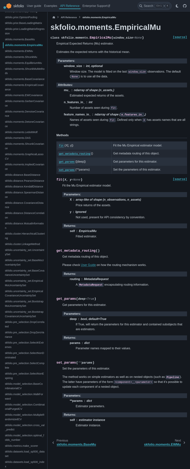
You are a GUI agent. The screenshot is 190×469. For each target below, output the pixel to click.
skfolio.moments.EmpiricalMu (24, 45)
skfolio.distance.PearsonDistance (24, 180)
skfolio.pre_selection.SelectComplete (24, 365)
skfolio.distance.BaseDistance (22, 174)
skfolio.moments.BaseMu (20, 39)
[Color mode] (177, 6)
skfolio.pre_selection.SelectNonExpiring (24, 376)
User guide (34, 5)
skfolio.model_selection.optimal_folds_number (24, 437)
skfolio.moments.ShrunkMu (21, 56)
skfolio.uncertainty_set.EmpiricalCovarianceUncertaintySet (24, 293)
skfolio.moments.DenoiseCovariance (24, 113)
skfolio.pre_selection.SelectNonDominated (24, 355)
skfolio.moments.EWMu (19, 51)
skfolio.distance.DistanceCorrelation (24, 215)
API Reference (69, 5)
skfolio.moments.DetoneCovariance (24, 124)
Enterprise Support (94, 5)
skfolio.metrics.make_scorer (21, 445)
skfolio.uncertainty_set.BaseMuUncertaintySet (24, 262)
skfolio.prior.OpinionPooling (21, 17)
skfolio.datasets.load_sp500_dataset (25, 453)
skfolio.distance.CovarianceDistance (24, 205)
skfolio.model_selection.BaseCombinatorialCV (24, 386)
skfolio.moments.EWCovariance (24, 95)
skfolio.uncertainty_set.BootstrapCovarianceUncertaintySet (24, 314)
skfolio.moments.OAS (17, 137)
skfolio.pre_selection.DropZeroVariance (24, 334)
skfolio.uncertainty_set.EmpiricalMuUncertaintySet (24, 283)
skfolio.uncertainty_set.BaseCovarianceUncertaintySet (24, 273)
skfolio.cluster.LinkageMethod (22, 244)
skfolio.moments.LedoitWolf (21, 132)
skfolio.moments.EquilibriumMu (23, 62)
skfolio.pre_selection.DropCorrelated (24, 324)
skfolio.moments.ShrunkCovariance (24, 146)
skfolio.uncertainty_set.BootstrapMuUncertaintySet (24, 303)
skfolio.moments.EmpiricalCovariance (24, 87)
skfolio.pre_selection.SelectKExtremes (24, 345)
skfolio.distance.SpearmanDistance (24, 194)
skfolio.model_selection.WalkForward (24, 396)
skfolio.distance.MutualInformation (24, 225)
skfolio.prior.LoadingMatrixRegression (25, 31)
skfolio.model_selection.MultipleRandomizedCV (24, 417)
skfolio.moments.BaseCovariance (25, 79)
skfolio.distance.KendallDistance (24, 186)
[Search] (154, 6)
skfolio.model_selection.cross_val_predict (25, 427)
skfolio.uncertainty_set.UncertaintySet (24, 252)
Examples (50, 5)
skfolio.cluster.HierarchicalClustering (25, 236)
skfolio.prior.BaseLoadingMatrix (23, 23)
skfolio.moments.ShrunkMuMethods (25, 71)
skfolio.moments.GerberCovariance (24, 103)
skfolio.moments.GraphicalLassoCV (24, 156)
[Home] (54, 17)
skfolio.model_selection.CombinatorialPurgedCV (25, 407)
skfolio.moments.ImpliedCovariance (24, 166)
